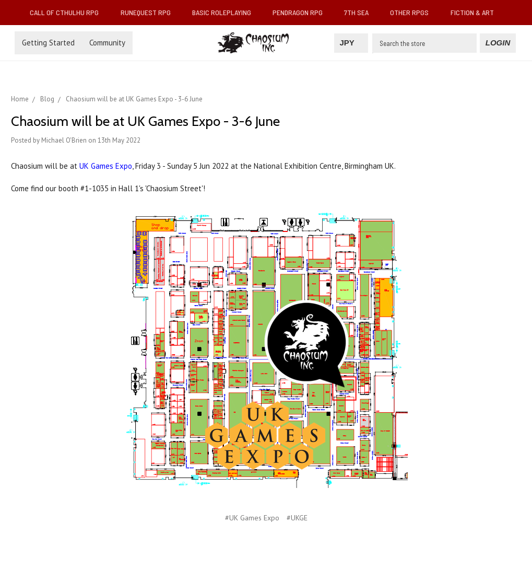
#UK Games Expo (252, 517)
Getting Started (48, 43)
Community (107, 43)
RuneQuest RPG (150, 12)
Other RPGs (413, 12)
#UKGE (297, 517)
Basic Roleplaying (225, 12)
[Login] (498, 43)
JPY (351, 42)
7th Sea (360, 12)
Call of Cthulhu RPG (68, 12)
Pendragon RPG (302, 12)
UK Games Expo (105, 166)
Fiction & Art (476, 12)
